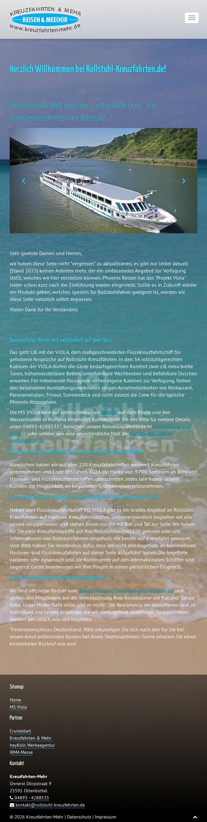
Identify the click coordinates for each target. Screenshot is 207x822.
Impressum (105, 817)
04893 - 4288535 (29, 798)
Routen (109, 412)
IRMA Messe (21, 752)
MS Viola (18, 707)
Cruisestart (20, 731)
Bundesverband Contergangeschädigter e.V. (126, 590)
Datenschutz (79, 817)
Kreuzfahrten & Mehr (30, 738)
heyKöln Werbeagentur (32, 745)
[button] (24, 180)
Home (15, 700)
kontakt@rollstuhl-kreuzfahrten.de (47, 805)
